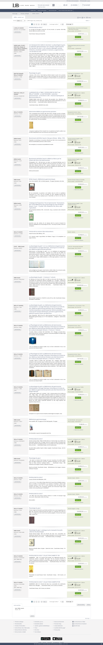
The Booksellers (53, 10)
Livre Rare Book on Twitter (78, 621)
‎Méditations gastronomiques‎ (37, 419)
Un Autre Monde (71, 420)
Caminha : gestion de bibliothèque (42, 625)
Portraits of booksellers (20, 625)
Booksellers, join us (38, 621)
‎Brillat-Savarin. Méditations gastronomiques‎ (42, 179)
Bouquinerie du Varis (72, 112)
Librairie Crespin (71, 478)
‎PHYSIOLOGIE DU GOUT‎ (36, 439)
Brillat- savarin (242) (19, 17)
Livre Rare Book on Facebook (79, 623)
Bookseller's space (85, 1)
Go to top (88, 618)
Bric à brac (37, 629)
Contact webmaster (58, 625)
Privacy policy (56, 630)
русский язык (56, 642)
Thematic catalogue (24, 13)
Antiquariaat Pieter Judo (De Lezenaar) (76, 45)
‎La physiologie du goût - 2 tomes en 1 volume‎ (42, 277)
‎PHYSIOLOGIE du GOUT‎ (35, 27)
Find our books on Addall (19, 632)
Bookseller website (38, 623)
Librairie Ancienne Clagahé (74, 138)
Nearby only (38, 20)
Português (49, 642)
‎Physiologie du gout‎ (35, 458)
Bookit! (69, 232)
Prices (36, 627)
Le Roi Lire (70, 246)
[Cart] (65, 5)
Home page (33, 10)
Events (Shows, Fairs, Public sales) (21, 628)
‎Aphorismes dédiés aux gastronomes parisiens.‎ (42, 111)
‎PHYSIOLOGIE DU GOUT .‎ (36, 477)
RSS (83, 17)
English (39, 642)
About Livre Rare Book (59, 621)
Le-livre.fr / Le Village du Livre (74, 93)
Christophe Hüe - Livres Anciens (75, 305)
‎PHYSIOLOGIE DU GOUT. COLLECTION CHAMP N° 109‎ (44, 555)
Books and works (42, 10)
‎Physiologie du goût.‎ (35, 73)
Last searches (17, 605)
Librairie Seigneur (72, 508)
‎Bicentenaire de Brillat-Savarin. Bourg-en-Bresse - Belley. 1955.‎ (47, 138)
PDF (79, 17)
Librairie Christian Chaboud (74, 179)
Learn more (65, 643)
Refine (88, 20)
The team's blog (57, 623)
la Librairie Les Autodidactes (74, 73)
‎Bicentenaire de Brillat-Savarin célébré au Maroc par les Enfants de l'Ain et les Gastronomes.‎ (45, 159)
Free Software (38, 632)
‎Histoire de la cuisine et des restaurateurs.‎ (41, 231)
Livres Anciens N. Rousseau (74, 387)
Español (62, 642)
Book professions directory (66, 10)
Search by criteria (41, 7)
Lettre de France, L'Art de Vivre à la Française (77, 28)
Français (44, 642)
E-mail (88, 17)
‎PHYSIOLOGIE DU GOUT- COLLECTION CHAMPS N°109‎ (44, 582)
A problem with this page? (59, 628)
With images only (31, 20)
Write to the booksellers (73, 1)
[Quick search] (45, 5)
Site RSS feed (76, 625)
